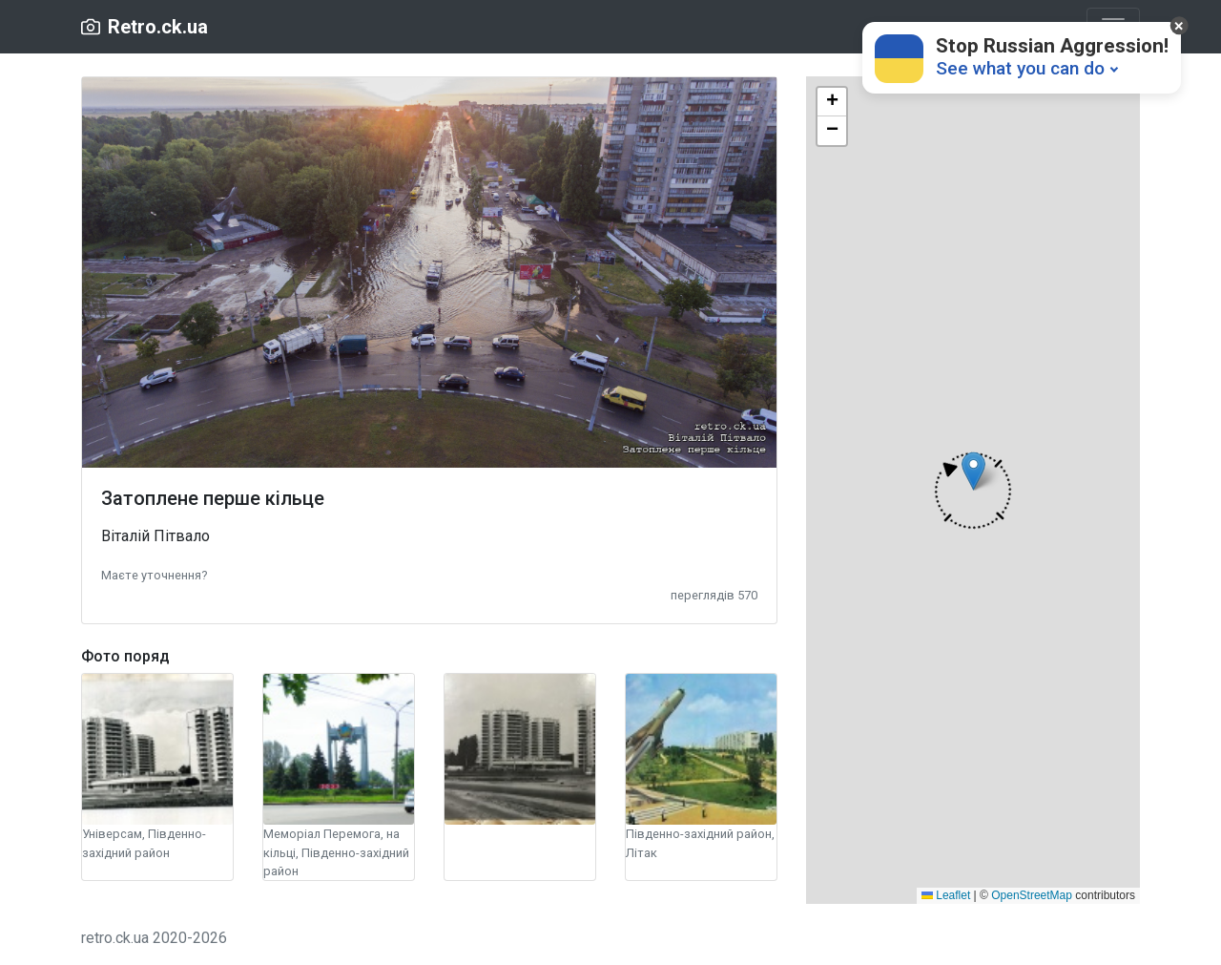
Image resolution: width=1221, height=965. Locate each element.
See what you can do (1020, 68)
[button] (154, 574)
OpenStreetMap (1031, 895)
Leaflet (945, 895)
